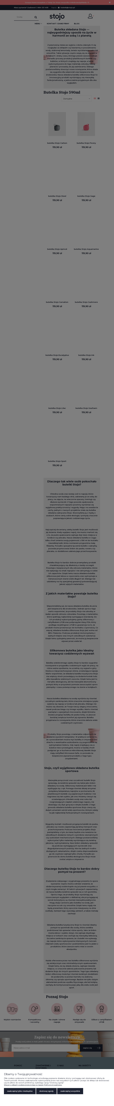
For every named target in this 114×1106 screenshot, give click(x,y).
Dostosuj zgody (46, 1091)
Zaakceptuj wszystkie (70, 1091)
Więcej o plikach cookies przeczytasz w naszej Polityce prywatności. (33, 1085)
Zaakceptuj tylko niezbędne (19, 1091)
